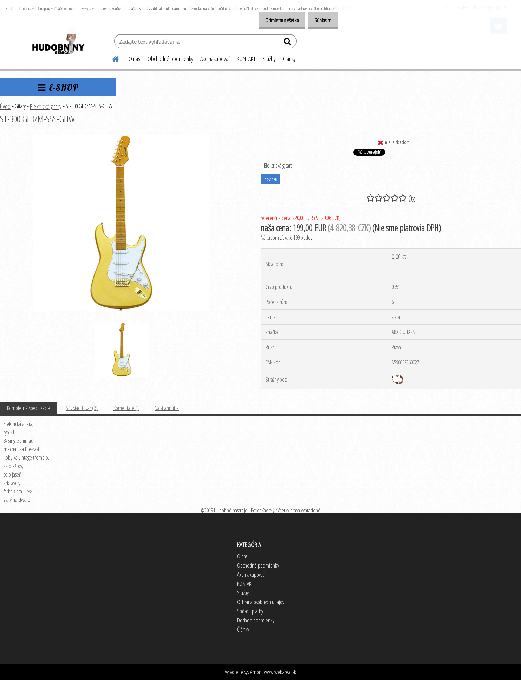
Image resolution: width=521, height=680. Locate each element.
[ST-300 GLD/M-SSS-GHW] (121, 138)
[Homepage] (111, 58)
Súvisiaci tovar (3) (82, 408)
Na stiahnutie (167, 408)
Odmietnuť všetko (275, 20)
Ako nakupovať (215, 58)
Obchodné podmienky (170, 58)
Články (289, 58)
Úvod (5, 106)
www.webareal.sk (280, 672)
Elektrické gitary (45, 106)
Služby (269, 58)
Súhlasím (320, 20)
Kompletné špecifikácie (28, 408)
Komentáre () (126, 408)
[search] (288, 43)
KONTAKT (246, 58)
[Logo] (57, 42)
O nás (135, 58)
